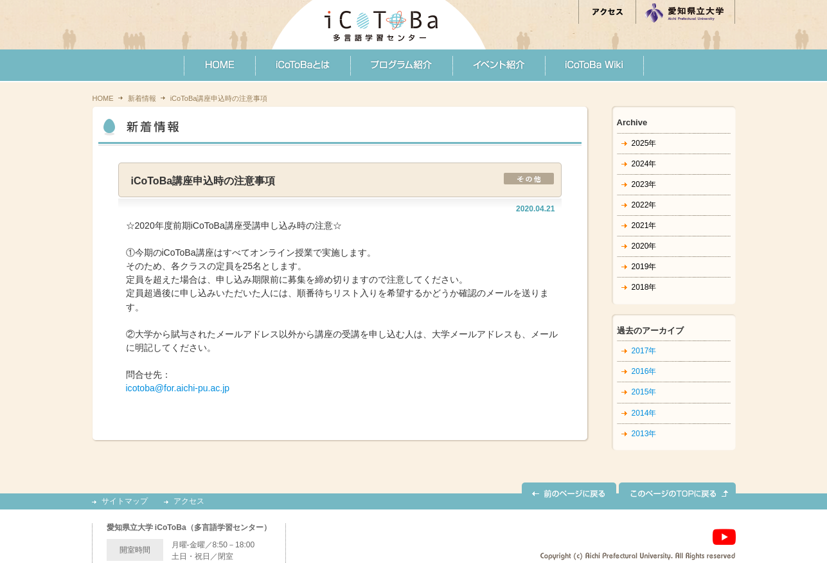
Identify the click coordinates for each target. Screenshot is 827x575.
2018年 (644, 287)
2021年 (644, 225)
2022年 (644, 204)
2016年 (644, 371)
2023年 (644, 184)
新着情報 (142, 98)
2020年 (644, 246)
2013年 (644, 433)
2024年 (644, 163)
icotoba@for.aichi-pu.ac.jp (178, 388)
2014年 (644, 413)
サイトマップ (125, 501)
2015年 (644, 391)
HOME (103, 98)
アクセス (188, 501)
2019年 (644, 266)
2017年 (644, 350)
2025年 (644, 143)
